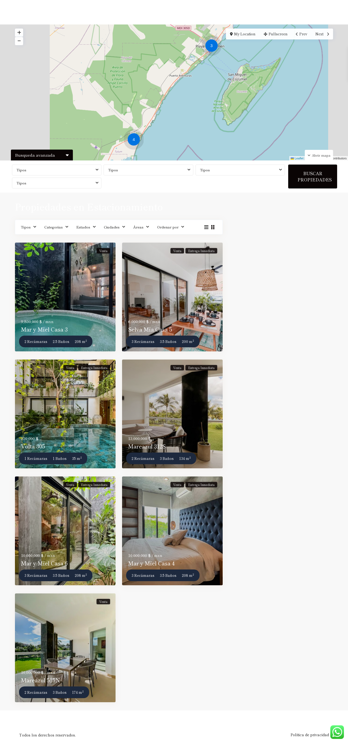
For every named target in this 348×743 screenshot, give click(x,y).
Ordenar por (168, 227)
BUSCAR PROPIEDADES (314, 176)
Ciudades (112, 227)
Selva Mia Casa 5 (150, 329)
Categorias (53, 227)
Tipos (21, 169)
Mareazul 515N (40, 680)
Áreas (138, 227)
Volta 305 (33, 446)
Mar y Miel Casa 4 (151, 563)
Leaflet (297, 158)
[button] (135, 140)
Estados (83, 227)
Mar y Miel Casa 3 (44, 329)
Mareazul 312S (147, 446)
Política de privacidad (310, 734)
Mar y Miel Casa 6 (44, 563)
